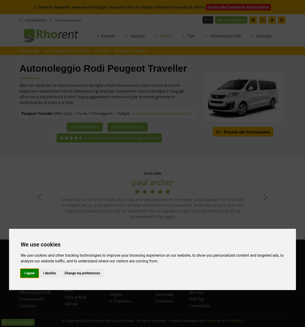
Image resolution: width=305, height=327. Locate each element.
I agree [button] (29, 273)
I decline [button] (49, 273)
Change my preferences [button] (82, 273)
